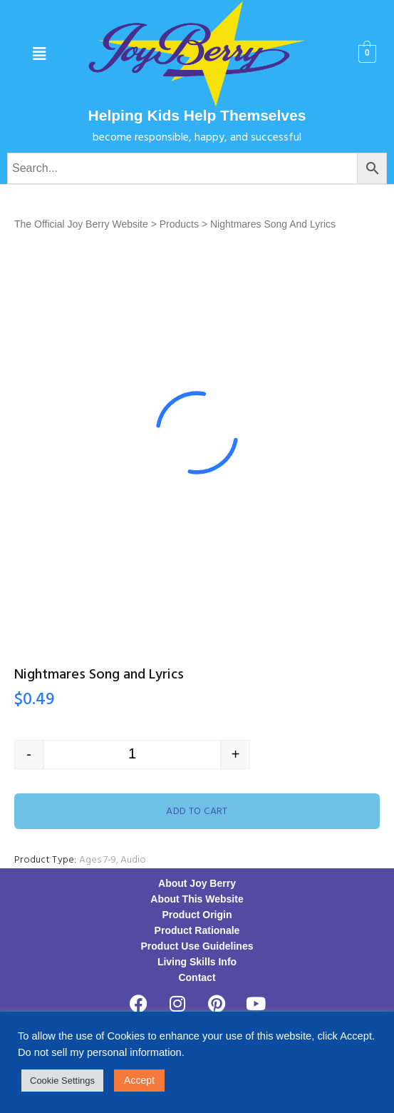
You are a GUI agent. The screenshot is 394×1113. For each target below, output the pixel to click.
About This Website (196, 899)
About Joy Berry (197, 883)
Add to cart (197, 811)
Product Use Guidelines (197, 946)
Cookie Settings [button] (62, 1080)
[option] (197, 432)
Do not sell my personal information (100, 1052)
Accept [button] (139, 1080)
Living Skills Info (197, 961)
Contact (196, 977)
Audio (133, 860)
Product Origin (197, 914)
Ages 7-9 (97, 860)
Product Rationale (197, 930)
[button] (39, 54)
